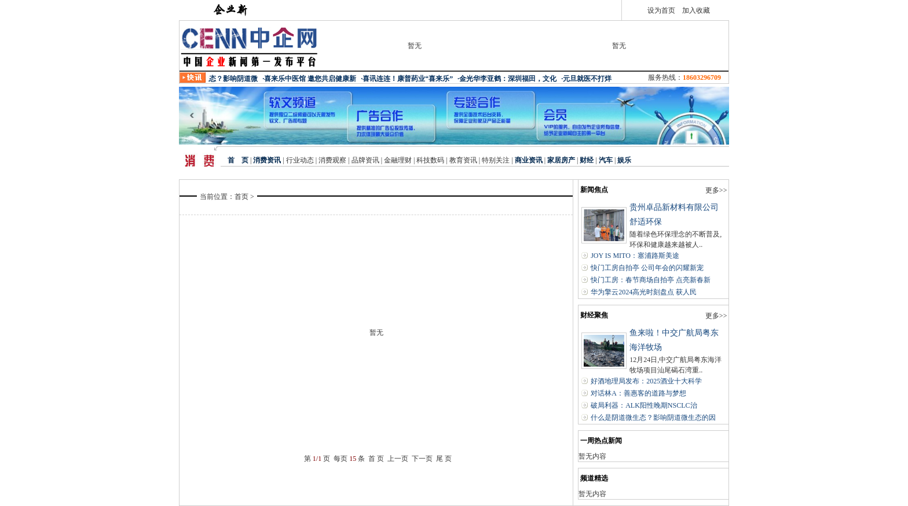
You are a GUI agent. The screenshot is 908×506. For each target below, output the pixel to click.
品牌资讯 (365, 160)
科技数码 (430, 160)
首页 (241, 197)
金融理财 (398, 160)
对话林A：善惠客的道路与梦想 (638, 393)
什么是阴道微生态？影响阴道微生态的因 (653, 417)
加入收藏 (696, 10)
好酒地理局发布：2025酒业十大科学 (646, 381)
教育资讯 (463, 160)
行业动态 (299, 160)
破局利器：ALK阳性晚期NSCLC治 (644, 405)
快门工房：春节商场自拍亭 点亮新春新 (651, 280)
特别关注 (496, 160)
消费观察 (332, 160)
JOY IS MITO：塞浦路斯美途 (635, 256)
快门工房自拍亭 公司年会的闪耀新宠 (647, 268)
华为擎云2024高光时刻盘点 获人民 (644, 292)
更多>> (716, 190)
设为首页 (661, 10)
